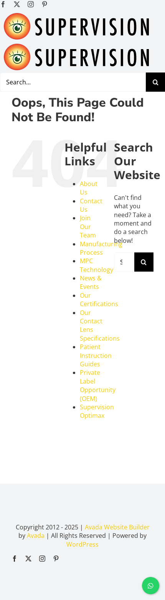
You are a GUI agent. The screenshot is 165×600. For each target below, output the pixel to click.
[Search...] (124, 262)
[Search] (155, 82)
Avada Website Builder (117, 527)
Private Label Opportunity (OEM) (98, 385)
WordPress (82, 544)
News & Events (91, 282)
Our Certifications (99, 299)
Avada (36, 535)
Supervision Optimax (97, 411)
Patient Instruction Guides (96, 355)
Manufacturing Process (101, 248)
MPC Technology (96, 265)
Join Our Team (88, 226)
